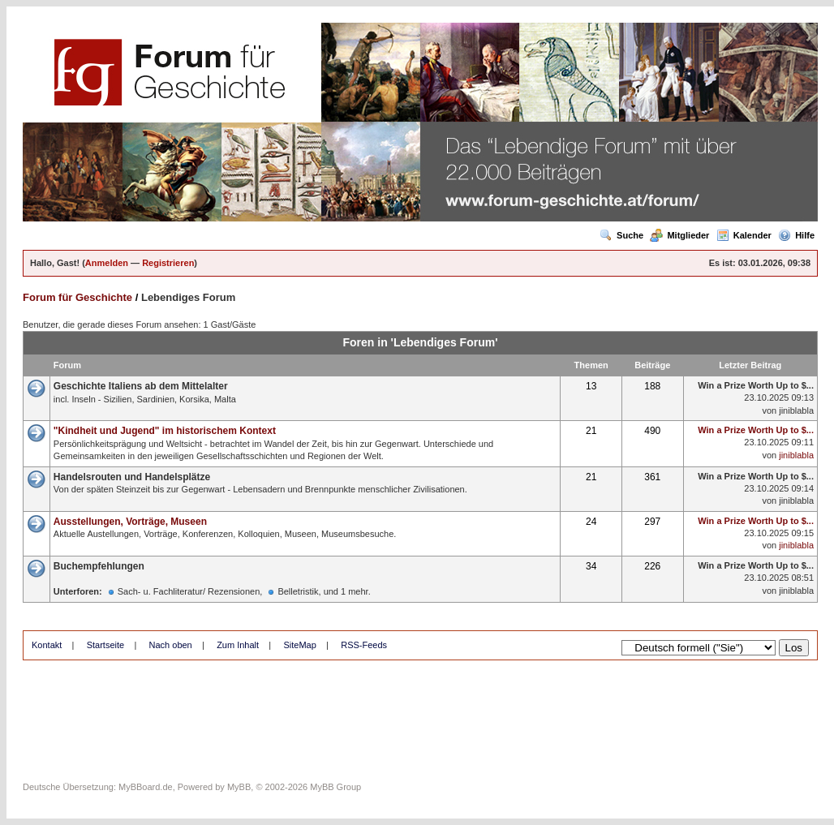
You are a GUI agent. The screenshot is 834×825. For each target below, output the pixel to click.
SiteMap (299, 645)
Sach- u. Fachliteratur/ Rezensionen (189, 591)
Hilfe (796, 235)
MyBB (239, 787)
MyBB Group (335, 787)
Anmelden (106, 263)
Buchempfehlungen (99, 566)
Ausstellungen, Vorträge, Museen (130, 521)
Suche (621, 235)
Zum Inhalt (238, 645)
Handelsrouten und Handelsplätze (132, 477)
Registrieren (168, 263)
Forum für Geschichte (77, 297)
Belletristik (297, 591)
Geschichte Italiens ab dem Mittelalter (141, 386)
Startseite (105, 645)
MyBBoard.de (145, 787)
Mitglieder (679, 235)
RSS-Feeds (364, 645)
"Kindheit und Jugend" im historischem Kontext (165, 430)
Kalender (744, 235)
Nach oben (170, 645)
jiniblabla (796, 410)
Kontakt (47, 645)
